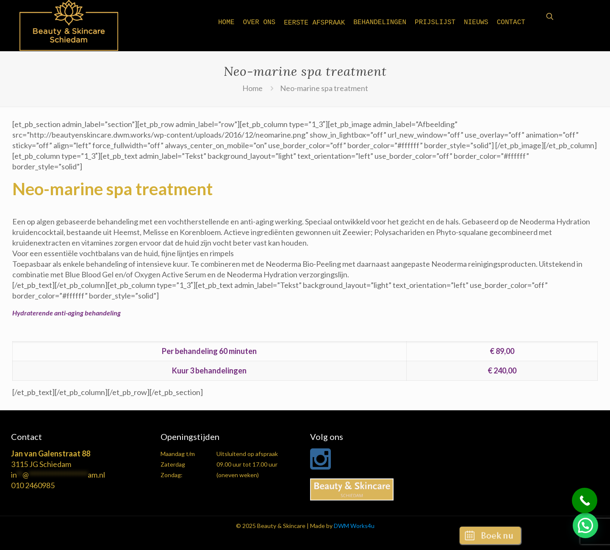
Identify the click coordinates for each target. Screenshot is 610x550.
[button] (585, 525)
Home (252, 88)
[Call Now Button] (584, 500)
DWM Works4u (354, 525)
